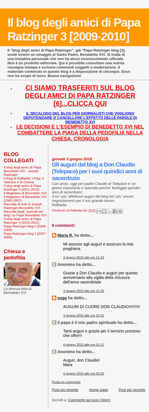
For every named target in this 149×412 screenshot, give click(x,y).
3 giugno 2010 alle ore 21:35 (83, 291)
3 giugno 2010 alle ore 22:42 (83, 315)
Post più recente (65, 390)
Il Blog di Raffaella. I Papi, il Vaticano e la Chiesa (24, 180)
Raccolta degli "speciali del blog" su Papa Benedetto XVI (25, 213)
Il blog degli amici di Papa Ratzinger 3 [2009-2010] (73, 29)
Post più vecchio (132, 390)
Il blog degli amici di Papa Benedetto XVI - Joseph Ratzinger (22, 170)
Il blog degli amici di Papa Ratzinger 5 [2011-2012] (22, 187)
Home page (98, 390)
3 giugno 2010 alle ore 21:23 (83, 257)
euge (62, 298)
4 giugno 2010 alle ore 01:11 (83, 344)
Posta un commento (66, 382)
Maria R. (65, 235)
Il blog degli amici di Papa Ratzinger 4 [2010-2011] (22, 220)
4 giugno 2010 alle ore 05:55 (83, 373)
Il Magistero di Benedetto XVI (25, 193)
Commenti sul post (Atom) (89, 400)
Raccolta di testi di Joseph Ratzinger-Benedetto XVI (23, 206)
